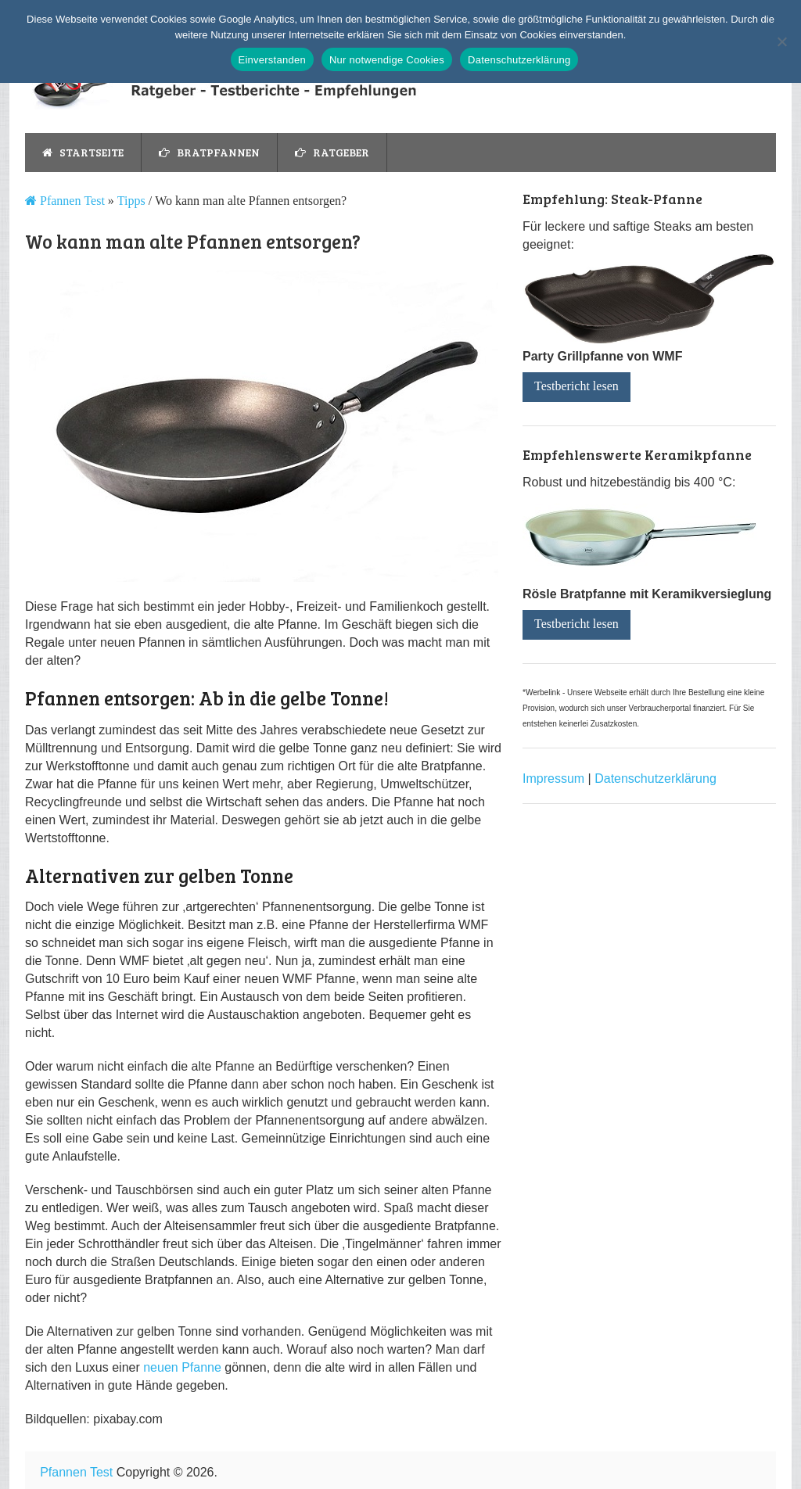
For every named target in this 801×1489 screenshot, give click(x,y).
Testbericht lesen (576, 386)
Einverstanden (272, 60)
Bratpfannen (209, 152)
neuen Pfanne (182, 1367)
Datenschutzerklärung (655, 778)
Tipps (131, 200)
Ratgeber (332, 152)
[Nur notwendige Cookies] (781, 41)
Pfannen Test (71, 201)
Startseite (83, 152)
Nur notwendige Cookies (386, 60)
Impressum (553, 778)
